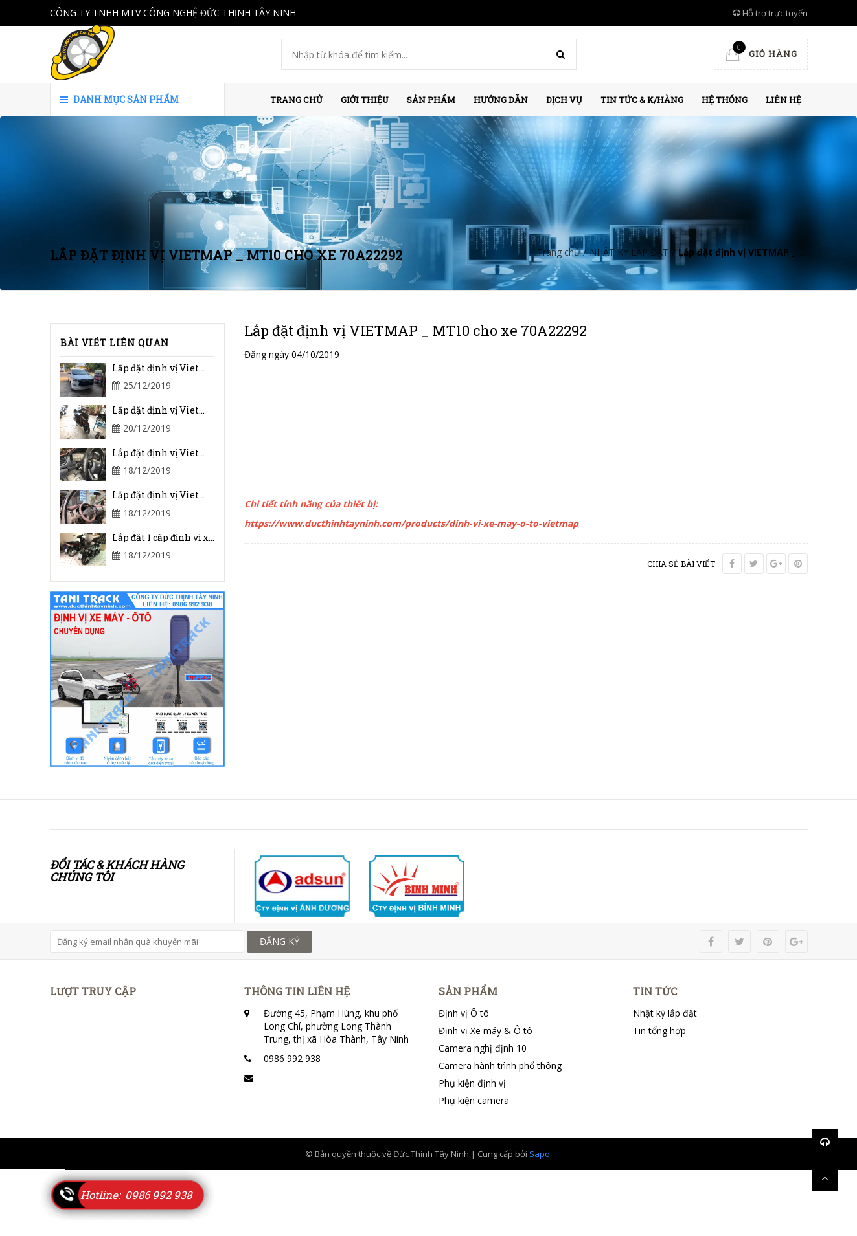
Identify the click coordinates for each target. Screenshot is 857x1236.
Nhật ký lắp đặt (665, 1013)
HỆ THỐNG (725, 99)
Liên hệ (783, 99)
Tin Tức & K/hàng (641, 99)
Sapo (539, 1154)
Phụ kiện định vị (472, 1083)
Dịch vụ (564, 99)
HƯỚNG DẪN (501, 99)
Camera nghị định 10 (483, 1048)
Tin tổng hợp (659, 1030)
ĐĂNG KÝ (279, 941)
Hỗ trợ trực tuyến (770, 13)
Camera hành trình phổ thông (500, 1065)
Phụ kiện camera (474, 1100)
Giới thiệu (365, 99)
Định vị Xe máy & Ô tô (485, 1030)
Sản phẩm (431, 99)
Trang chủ (296, 99)
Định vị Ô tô (464, 1013)
